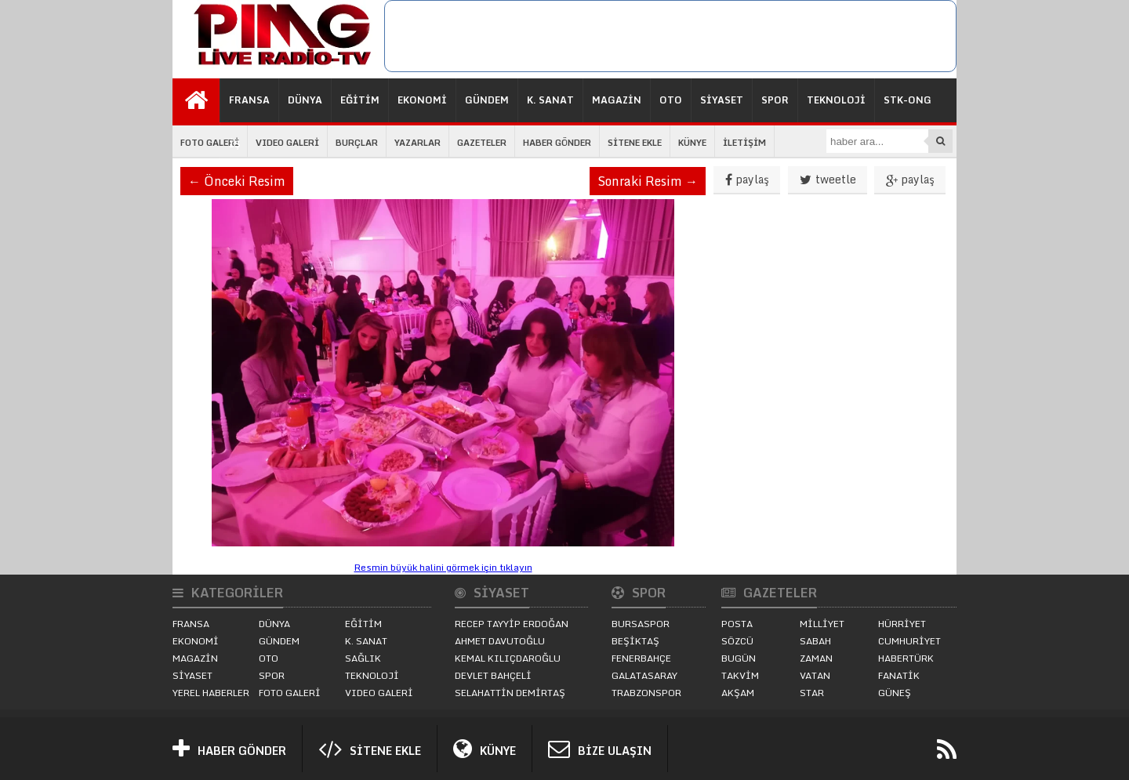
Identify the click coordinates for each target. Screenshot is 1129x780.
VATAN (815, 675)
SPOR (775, 100)
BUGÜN (738, 658)
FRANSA (249, 100)
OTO (670, 100)
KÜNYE (692, 143)
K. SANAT (550, 100)
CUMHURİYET (909, 640)
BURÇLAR (357, 143)
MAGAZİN (616, 100)
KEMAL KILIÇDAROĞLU (508, 658)
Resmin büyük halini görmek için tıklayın (443, 567)
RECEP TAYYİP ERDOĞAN (511, 623)
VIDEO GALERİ (287, 143)
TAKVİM (740, 675)
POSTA (737, 623)
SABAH (815, 640)
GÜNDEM (487, 100)
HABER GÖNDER (557, 143)
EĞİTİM (359, 100)
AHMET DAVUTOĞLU (500, 640)
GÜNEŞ (894, 692)
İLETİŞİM (744, 143)
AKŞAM (737, 692)
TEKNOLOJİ (836, 100)
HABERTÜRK (906, 658)
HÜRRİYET (902, 623)
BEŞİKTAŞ (635, 640)
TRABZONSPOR (646, 692)
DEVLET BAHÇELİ (493, 675)
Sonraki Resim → (647, 181)
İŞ (235, 143)
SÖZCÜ (737, 640)
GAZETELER (481, 143)
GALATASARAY (644, 675)
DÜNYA (305, 100)
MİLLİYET (822, 623)
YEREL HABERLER (210, 692)
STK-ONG (907, 100)
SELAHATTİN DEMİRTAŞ (510, 692)
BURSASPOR (641, 623)
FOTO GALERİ (209, 143)
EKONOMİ (422, 100)
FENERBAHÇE (641, 658)
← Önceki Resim (236, 181)
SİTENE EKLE (635, 143)
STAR (812, 692)
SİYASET (721, 100)
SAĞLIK (363, 658)
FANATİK (899, 675)
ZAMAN (816, 658)
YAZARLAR (417, 143)
